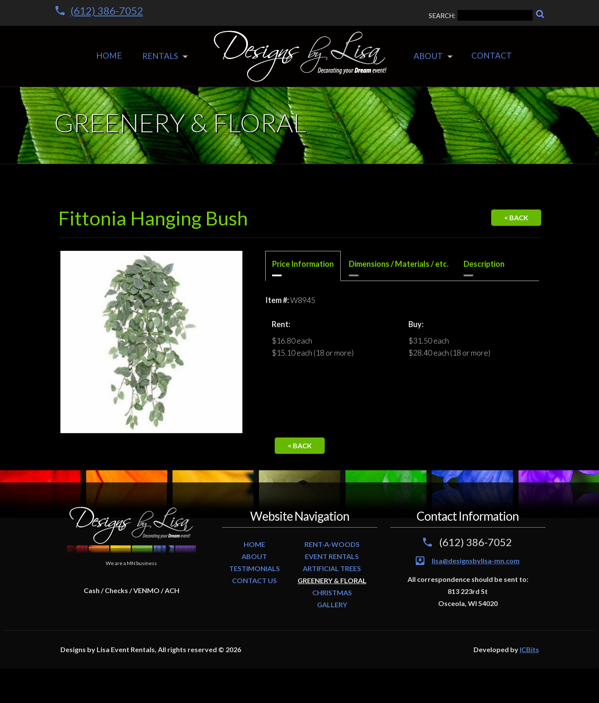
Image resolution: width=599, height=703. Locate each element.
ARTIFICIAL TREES (332, 568)
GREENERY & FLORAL (332, 580)
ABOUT (254, 556)
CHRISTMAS (332, 592)
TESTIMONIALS (254, 568)
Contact (491, 55)
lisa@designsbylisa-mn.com (476, 560)
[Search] (540, 14)
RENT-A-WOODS (332, 544)
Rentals (160, 56)
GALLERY (332, 604)
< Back (516, 217)
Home (109, 55)
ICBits (529, 649)
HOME (254, 544)
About (428, 56)
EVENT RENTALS (332, 556)
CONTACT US (254, 580)
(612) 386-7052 (106, 10)
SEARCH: (481, 15)
